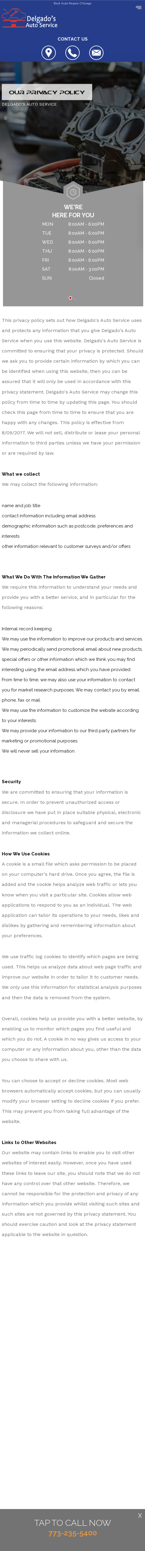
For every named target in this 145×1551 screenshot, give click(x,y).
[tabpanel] (73, 252)
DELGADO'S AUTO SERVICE (29, 104)
